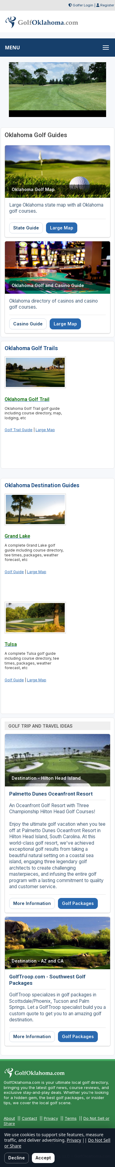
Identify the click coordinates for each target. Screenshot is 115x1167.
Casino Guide (28, 323)
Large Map (61, 227)
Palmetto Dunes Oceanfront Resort (51, 794)
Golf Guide (14, 571)
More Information (32, 903)
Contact (29, 1118)
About (9, 1118)
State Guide (26, 227)
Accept (43, 1157)
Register (107, 5)
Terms (71, 1118)
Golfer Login (83, 5)
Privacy (51, 1118)
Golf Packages (78, 903)
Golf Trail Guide (19, 429)
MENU (12, 47)
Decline (16, 1157)
